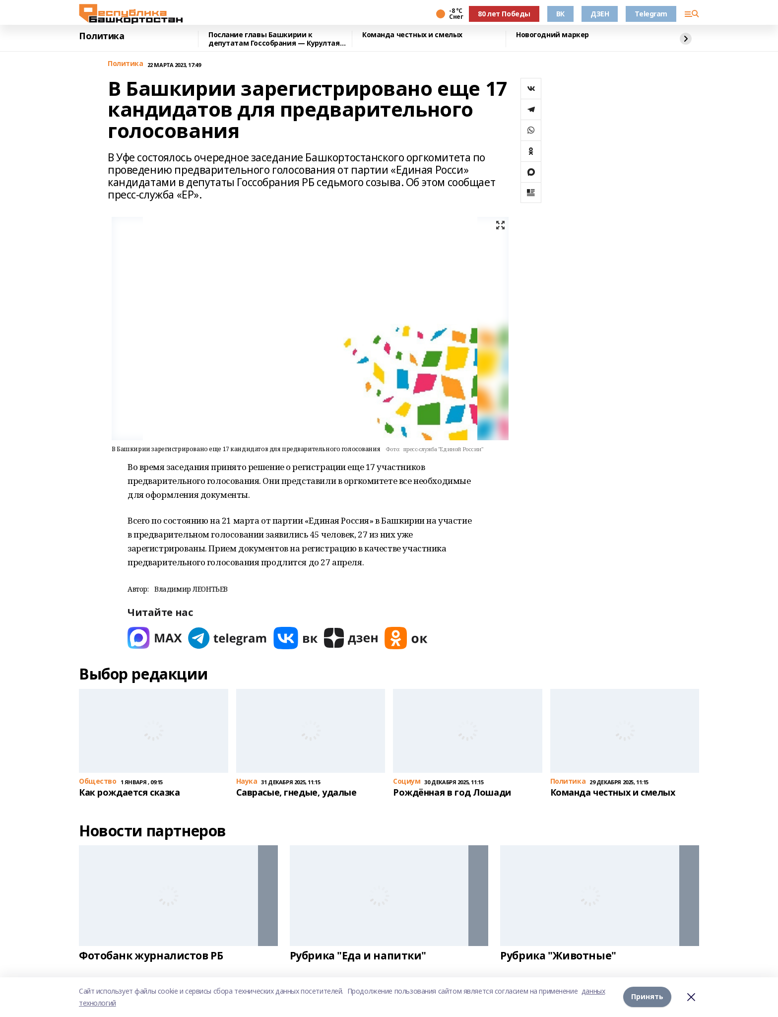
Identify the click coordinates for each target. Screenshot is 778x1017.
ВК (560, 13)
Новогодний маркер (552, 35)
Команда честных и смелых (412, 35)
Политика (102, 36)
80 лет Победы (504, 13)
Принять (647, 997)
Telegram (651, 13)
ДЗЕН (599, 13)
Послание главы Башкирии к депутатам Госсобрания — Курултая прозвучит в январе (274, 39)
